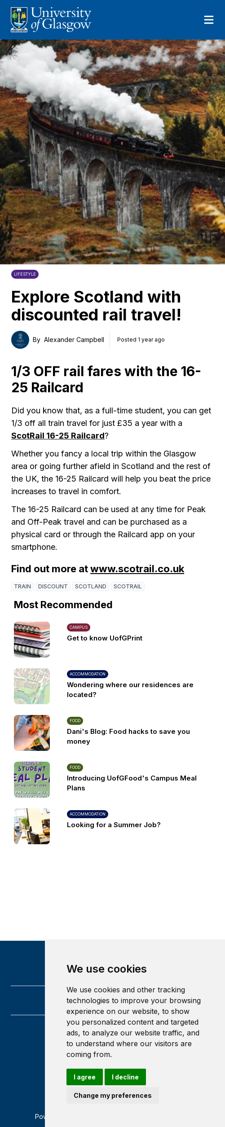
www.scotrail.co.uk (137, 568)
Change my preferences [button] (113, 1095)
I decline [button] (125, 1077)
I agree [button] (85, 1077)
